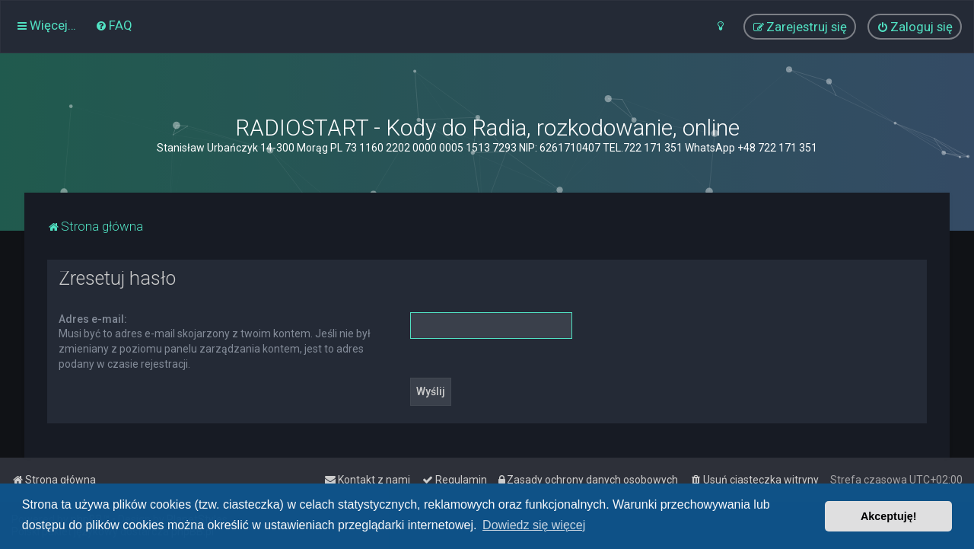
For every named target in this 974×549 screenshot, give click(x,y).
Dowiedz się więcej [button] (533, 525)
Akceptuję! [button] (889, 516)
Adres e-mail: (93, 319)
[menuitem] (113, 25)
